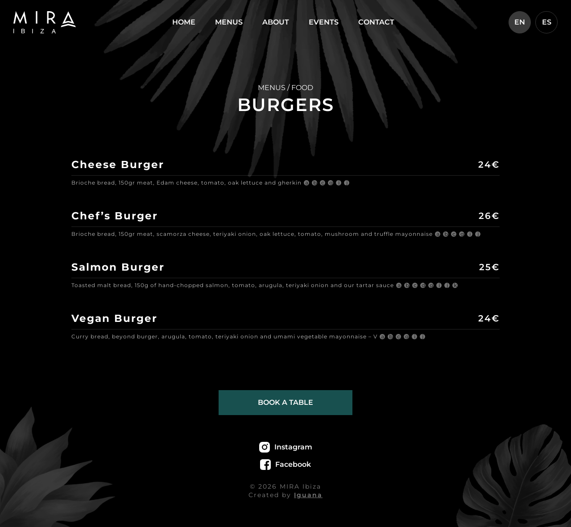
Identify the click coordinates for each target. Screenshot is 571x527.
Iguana (308, 495)
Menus (229, 22)
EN (519, 22)
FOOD (302, 87)
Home (183, 22)
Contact (376, 22)
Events (324, 22)
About (275, 22)
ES (546, 22)
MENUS (272, 87)
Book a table (285, 402)
